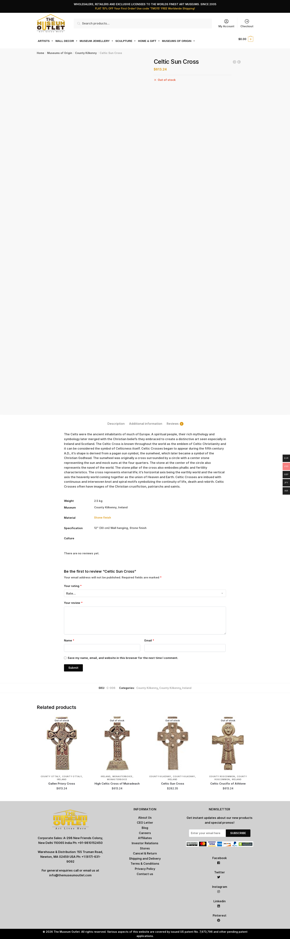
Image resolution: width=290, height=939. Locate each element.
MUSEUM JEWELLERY (97, 40)
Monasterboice (122, 776)
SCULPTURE (125, 40)
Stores (145, 848)
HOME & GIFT (149, 40)
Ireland (186, 687)
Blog (145, 828)
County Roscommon (222, 776)
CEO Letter (145, 822)
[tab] (116, 421)
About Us (145, 817)
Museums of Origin (59, 53)
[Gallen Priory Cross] (62, 743)
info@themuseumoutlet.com (70, 875)
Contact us (145, 874)
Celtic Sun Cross (172, 783)
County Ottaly (50, 776)
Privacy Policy (145, 869)
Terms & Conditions (145, 863)
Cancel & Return (145, 853)
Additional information (145, 423)
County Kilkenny (86, 53)
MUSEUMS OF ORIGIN (178, 40)
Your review (73, 603)
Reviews (173, 424)
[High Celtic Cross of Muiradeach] (117, 743)
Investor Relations (145, 843)
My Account (226, 23)
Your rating (73, 586)
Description (116, 423)
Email (149, 640)
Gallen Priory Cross (61, 783)
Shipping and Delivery (145, 858)
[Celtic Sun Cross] (173, 743)
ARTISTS (45, 40)
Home (40, 53)
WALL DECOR (66, 40)
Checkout (246, 23)
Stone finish (102, 517)
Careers (145, 833)
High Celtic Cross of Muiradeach (117, 783)
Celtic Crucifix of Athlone (228, 783)
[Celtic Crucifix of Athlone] (228, 743)
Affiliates (145, 838)
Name (69, 640)
